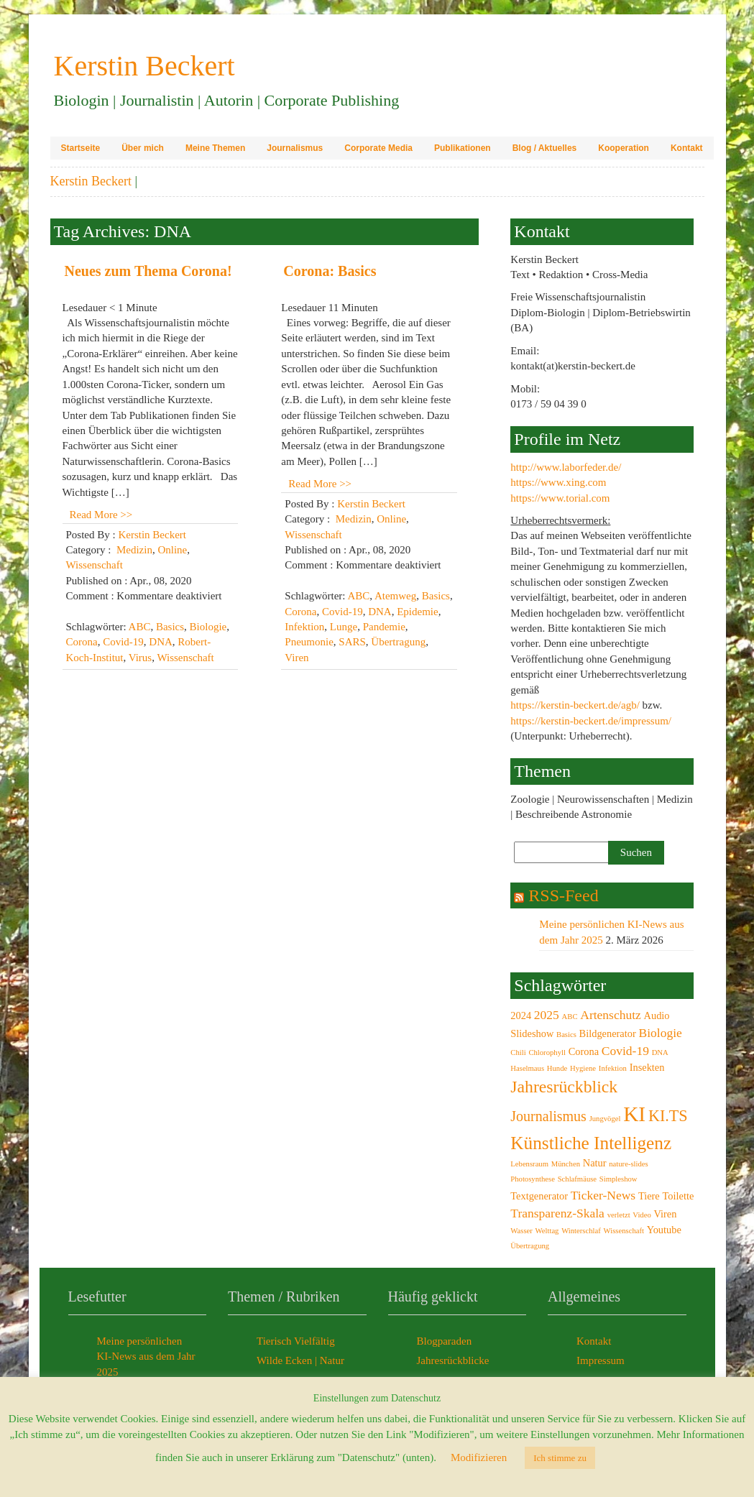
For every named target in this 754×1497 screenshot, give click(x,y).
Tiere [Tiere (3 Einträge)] (649, 1196)
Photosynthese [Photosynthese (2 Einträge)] (532, 1179)
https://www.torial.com (560, 498)
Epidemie (417, 611)
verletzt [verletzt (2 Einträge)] (618, 1215)
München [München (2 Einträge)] (565, 1164)
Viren (296, 657)
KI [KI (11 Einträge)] (634, 1113)
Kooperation (623, 148)
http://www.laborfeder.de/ (565, 467)
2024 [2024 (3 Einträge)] (520, 1015)
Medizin (134, 550)
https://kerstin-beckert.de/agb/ (575, 705)
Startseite (81, 148)
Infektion (304, 626)
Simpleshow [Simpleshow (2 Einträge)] (618, 1179)
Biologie (208, 626)
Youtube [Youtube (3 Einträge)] (664, 1229)
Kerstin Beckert (91, 181)
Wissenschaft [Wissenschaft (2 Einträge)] (624, 1231)
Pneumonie (309, 642)
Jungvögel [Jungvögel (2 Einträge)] (605, 1119)
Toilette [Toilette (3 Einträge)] (678, 1196)
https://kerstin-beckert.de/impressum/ (590, 721)
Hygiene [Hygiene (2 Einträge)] (583, 1068)
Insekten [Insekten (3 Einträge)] (647, 1067)
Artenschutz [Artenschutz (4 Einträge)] (610, 1015)
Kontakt (687, 148)
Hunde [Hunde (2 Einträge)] (557, 1068)
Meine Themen (215, 148)
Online (172, 550)
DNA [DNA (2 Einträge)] (660, 1052)
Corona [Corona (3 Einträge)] (584, 1051)
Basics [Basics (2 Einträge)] (566, 1034)
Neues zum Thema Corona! (148, 271)
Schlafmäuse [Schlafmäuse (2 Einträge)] (577, 1179)
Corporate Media (378, 148)
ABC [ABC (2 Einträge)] (570, 1017)
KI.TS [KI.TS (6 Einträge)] (668, 1116)
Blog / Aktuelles (544, 148)
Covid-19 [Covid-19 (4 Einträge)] (625, 1051)
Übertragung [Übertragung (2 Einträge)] (529, 1246)
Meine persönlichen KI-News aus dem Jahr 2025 (146, 1356)
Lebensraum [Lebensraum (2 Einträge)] (529, 1164)
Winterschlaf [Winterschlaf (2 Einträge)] (581, 1231)
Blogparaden (444, 1341)
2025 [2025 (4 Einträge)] (546, 1015)
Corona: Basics (329, 271)
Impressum (600, 1360)
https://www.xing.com (558, 482)
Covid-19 (123, 642)
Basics (170, 626)
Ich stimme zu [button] (560, 1457)
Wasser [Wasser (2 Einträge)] (521, 1231)
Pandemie (384, 626)
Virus (140, 657)
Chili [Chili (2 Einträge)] (517, 1052)
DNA (161, 642)
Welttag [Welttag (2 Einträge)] (547, 1231)
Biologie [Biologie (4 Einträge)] (659, 1033)
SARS (352, 642)
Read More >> (101, 514)
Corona (82, 642)
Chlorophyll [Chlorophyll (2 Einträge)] (547, 1052)
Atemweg (395, 596)
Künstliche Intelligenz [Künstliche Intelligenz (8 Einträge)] (590, 1143)
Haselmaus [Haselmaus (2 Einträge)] (527, 1068)
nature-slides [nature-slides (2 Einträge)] (628, 1164)
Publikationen (462, 148)
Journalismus (295, 148)
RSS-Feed (563, 895)
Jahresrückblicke (453, 1360)
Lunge (343, 626)
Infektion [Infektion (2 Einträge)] (613, 1068)
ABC (140, 626)
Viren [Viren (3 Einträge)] (665, 1214)
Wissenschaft (94, 565)
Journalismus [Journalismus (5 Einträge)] (548, 1116)
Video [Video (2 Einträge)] (641, 1215)
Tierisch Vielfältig (296, 1341)
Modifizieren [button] (479, 1457)
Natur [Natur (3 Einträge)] (595, 1163)
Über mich (142, 148)
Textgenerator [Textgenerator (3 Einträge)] (539, 1196)
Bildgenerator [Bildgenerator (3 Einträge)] (607, 1033)
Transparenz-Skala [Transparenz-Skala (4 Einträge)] (557, 1213)
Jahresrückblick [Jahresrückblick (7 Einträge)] (563, 1086)
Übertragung (398, 642)
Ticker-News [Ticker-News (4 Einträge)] (603, 1195)
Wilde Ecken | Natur (300, 1360)
